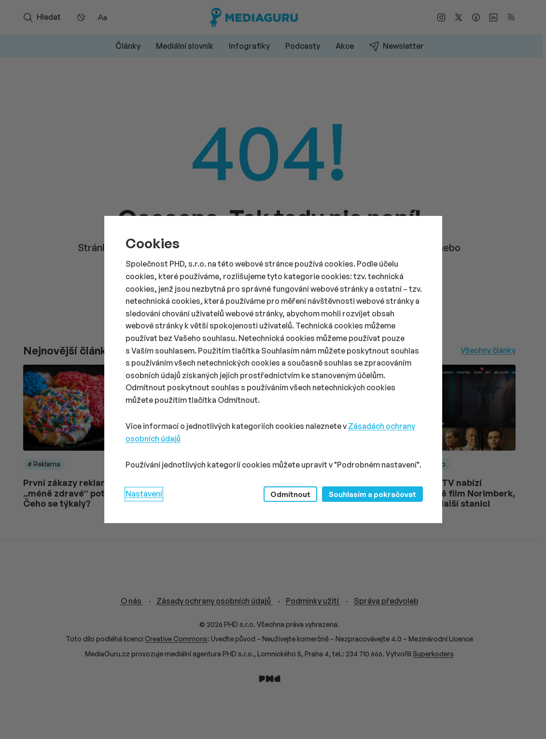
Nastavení (144, 493)
